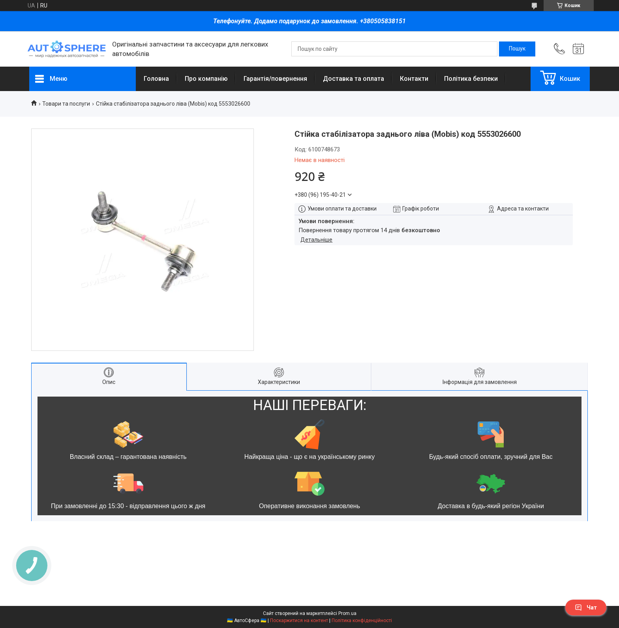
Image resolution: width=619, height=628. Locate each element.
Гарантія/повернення (275, 78)
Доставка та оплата (353, 78)
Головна (156, 78)
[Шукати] (517, 48)
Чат (586, 607)
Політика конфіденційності (362, 620)
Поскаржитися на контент (299, 620)
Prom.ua (347, 613)
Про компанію (206, 78)
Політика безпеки (471, 78)
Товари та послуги (66, 104)
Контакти (414, 78)
